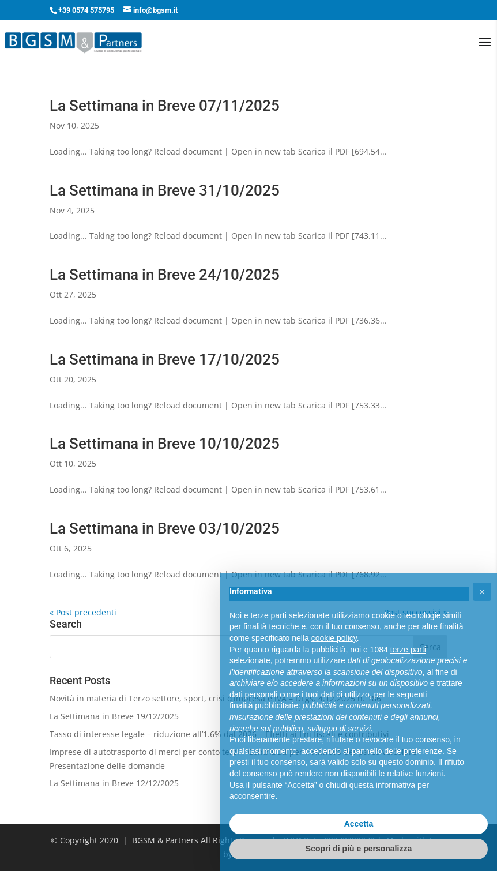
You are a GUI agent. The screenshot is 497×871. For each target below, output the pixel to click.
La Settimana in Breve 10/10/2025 (165, 443)
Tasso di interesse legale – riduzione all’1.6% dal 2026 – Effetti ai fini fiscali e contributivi (219, 734)
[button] (482, 592)
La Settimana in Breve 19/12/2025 (114, 716)
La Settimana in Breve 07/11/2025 (165, 105)
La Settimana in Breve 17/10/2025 (165, 359)
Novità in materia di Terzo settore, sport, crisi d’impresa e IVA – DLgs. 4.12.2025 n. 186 (215, 698)
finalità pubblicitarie (263, 705)
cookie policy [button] (334, 638)
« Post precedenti (83, 612)
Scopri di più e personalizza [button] (359, 848)
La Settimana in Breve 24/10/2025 (165, 274)
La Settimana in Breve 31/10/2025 (165, 190)
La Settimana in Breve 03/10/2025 (165, 528)
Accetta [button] (359, 823)
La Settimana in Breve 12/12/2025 (114, 783)
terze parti (408, 649)
